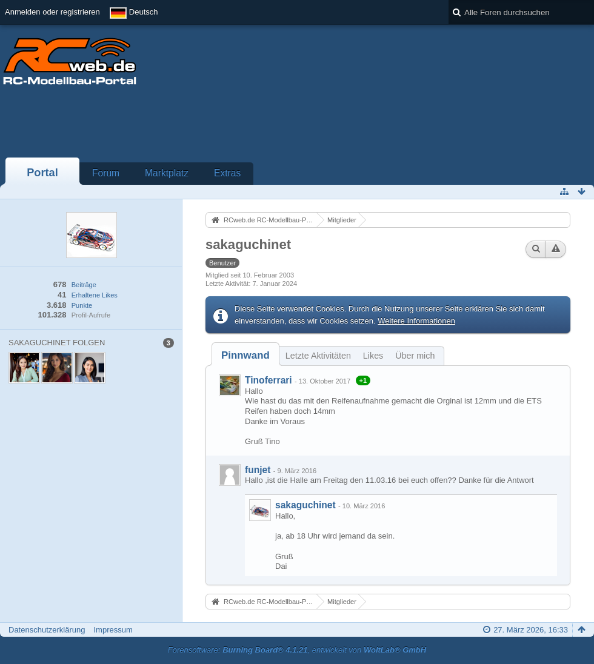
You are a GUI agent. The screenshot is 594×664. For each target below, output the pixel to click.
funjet (257, 470)
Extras (227, 173)
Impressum (112, 629)
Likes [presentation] (373, 355)
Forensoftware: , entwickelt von (297, 649)
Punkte (82, 305)
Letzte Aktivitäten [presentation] (318, 355)
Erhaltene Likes (95, 295)
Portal (42, 173)
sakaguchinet (305, 505)
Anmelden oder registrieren (52, 11)
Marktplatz (167, 173)
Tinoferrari (268, 380)
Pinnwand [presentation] (245, 355)
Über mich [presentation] (415, 355)
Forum (105, 173)
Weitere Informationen (416, 320)
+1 (363, 380)
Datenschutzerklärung (46, 629)
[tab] (245, 355)
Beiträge (84, 284)
